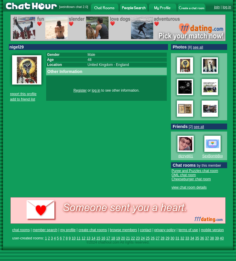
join (217, 7)
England (122, 65)
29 (167, 238)
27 (157, 238)
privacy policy (165, 230)
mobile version (212, 230)
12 (83, 238)
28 (162, 238)
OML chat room (184, 175)
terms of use (188, 230)
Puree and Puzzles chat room (195, 171)
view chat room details (189, 187)
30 (172, 238)
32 (182, 238)
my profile (68, 230)
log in (227, 7)
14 (93, 238)
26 (153, 238)
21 (128, 238)
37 (207, 238)
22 (133, 238)
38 (212, 238)
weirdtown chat (71, 7)
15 (98, 238)
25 (148, 238)
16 (103, 238)
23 (138, 238)
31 (177, 238)
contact (145, 230)
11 (78, 238)
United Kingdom (100, 65)
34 (192, 238)
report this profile (23, 94)
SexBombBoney (215, 156)
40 (222, 238)
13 (88, 238)
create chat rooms (92, 230)
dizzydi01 (185, 156)
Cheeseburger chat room (191, 179)
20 (123, 238)
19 (118, 238)
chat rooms (21, 230)
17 (108, 238)
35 (197, 238)
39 (217, 238)
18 (113, 238)
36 (202, 238)
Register (80, 90)
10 (73, 238)
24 (143, 238)
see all (198, 47)
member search (45, 230)
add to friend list (22, 99)
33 (187, 238)
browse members (123, 230)
